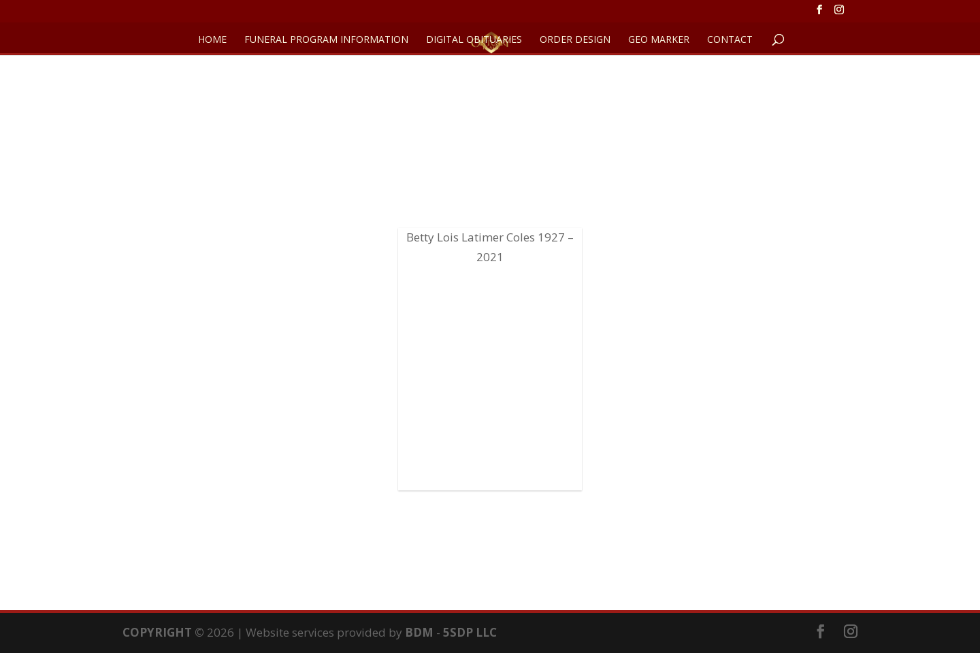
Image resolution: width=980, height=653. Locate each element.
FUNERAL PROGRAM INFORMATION (326, 40)
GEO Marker (658, 40)
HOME (212, 40)
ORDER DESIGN (575, 40)
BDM (419, 632)
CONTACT (730, 40)
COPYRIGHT (157, 632)
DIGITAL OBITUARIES (474, 40)
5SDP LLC (470, 632)
